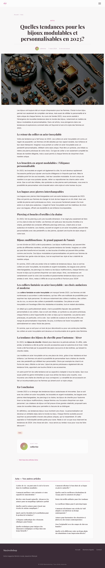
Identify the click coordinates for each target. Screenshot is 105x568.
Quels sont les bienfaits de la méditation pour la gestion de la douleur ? (32, 514)
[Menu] (100, 3)
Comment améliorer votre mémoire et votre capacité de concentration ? (32, 493)
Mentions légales (88, 550)
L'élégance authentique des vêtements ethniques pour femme (29, 521)
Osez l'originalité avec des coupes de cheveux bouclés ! (71, 525)
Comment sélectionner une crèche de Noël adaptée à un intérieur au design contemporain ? (70, 510)
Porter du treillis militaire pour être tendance (71, 499)
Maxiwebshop (10, 550)
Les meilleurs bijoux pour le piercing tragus (71, 504)
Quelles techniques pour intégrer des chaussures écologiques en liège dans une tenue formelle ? (31, 528)
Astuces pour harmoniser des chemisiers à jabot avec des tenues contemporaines (70, 518)
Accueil (16, 14)
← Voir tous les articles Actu (27, 460)
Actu (21, 14)
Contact (99, 550)
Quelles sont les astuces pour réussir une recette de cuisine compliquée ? (31, 507)
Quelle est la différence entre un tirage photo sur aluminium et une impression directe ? (71, 532)
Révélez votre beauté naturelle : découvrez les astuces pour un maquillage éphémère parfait (32, 500)
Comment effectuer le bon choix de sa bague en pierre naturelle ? (71, 487)
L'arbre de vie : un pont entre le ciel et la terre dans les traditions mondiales (32, 487)
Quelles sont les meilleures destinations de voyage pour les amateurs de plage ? (70, 493)
